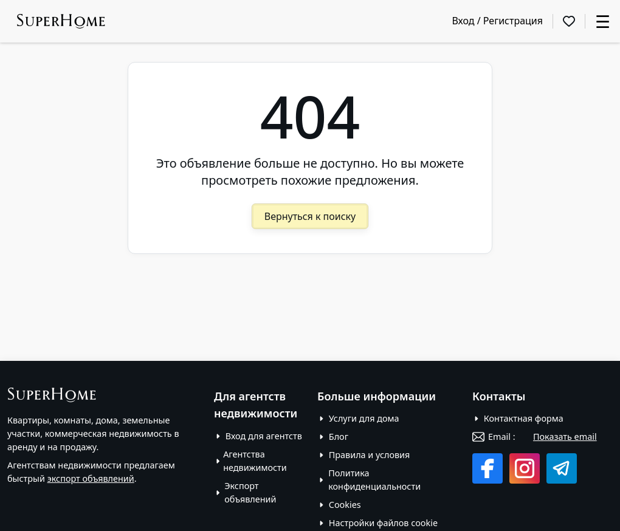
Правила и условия (369, 455)
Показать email (565, 436)
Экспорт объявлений (250, 492)
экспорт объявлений (90, 478)
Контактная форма (523, 418)
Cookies (345, 504)
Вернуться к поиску (310, 216)
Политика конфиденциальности (374, 479)
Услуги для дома (364, 418)
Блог (338, 436)
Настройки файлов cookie (383, 523)
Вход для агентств (264, 436)
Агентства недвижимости (255, 460)
